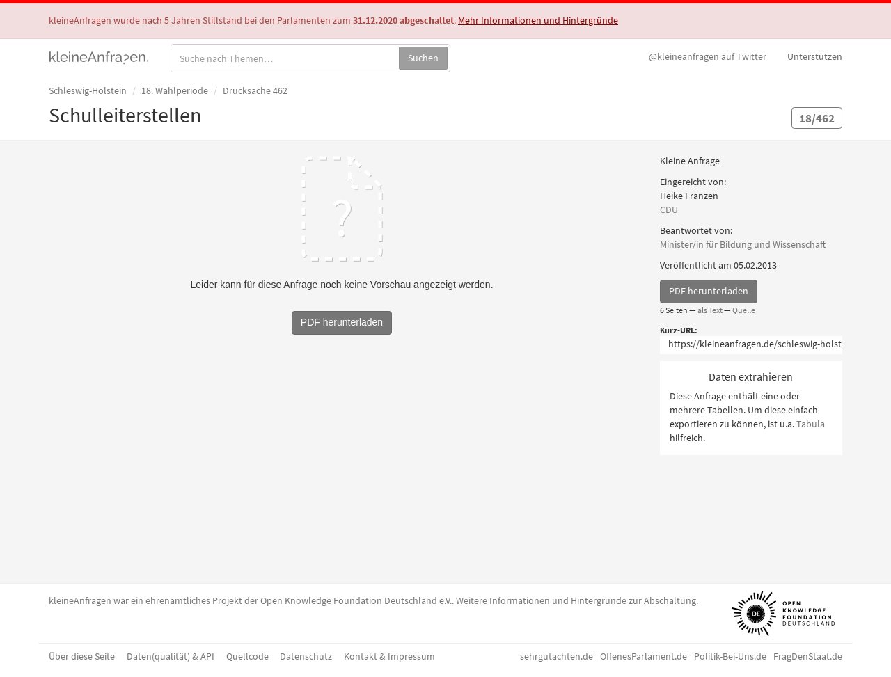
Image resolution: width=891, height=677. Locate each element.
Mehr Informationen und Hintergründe (538, 20)
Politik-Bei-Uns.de (730, 656)
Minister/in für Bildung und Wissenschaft (743, 244)
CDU (669, 209)
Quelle (743, 310)
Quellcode (247, 656)
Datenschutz (306, 656)
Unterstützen (814, 56)
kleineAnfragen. (99, 56)
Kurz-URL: (678, 330)
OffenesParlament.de (643, 656)
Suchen (423, 57)
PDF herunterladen (708, 291)
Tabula (810, 423)
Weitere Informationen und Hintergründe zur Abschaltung (576, 600)
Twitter (707, 56)
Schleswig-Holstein (88, 90)
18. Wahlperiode (174, 90)
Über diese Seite (82, 656)
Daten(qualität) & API (170, 656)
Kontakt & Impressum (389, 656)
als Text (710, 310)
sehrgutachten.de (556, 656)
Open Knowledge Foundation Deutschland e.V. (356, 600)
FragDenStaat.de (807, 656)
